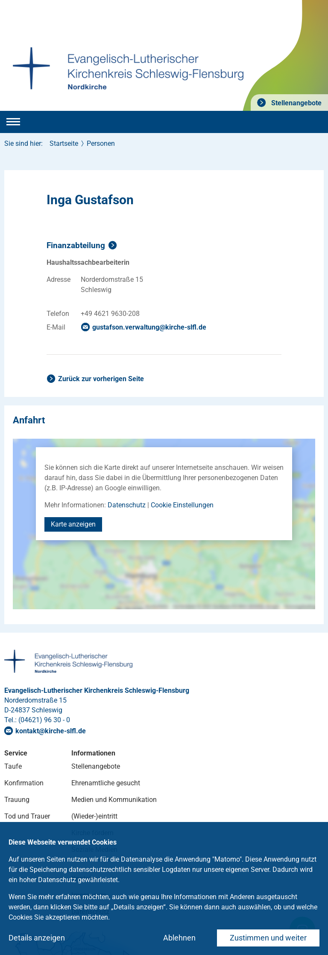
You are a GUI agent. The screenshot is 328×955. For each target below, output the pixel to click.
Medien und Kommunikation (114, 800)
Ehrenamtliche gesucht (105, 783)
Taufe (13, 766)
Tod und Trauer (27, 816)
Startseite (64, 143)
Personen (101, 143)
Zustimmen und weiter (268, 937)
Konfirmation (24, 783)
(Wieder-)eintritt (94, 816)
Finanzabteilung (76, 245)
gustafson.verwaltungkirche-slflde (149, 327)
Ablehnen (179, 937)
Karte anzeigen (73, 524)
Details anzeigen (37, 937)
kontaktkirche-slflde (50, 731)
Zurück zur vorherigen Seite (101, 379)
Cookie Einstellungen (182, 505)
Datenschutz (127, 505)
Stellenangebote (295, 103)
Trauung (16, 800)
